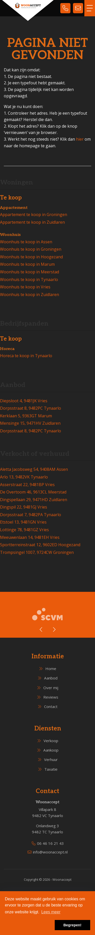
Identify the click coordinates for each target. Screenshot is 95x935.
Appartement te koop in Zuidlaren (32, 222)
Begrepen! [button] (72, 925)
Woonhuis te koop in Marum (27, 264)
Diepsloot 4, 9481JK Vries (23, 401)
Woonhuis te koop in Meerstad (29, 272)
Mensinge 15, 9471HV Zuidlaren (30, 423)
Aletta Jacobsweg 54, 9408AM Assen (34, 469)
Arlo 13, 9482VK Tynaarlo (24, 477)
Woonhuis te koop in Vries (25, 287)
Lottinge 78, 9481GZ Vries (24, 529)
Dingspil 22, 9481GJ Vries (23, 507)
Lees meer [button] (51, 912)
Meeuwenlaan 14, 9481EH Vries (30, 537)
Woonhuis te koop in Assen (26, 242)
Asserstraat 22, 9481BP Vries (27, 484)
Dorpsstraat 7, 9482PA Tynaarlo (30, 514)
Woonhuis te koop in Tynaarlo (29, 279)
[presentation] (41, 629)
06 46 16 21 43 (50, 843)
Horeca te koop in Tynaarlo (26, 355)
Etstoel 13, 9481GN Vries (23, 522)
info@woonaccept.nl (50, 851)
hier (80, 139)
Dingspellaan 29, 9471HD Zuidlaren (33, 499)
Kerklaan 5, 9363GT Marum (26, 416)
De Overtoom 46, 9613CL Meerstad (33, 492)
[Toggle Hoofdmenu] (89, 8)
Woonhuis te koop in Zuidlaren (29, 294)
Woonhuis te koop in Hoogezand (31, 257)
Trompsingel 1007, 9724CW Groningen (37, 552)
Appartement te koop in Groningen (33, 214)
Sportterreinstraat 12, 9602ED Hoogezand (40, 544)
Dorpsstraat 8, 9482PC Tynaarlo (30, 408)
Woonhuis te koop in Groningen (30, 249)
